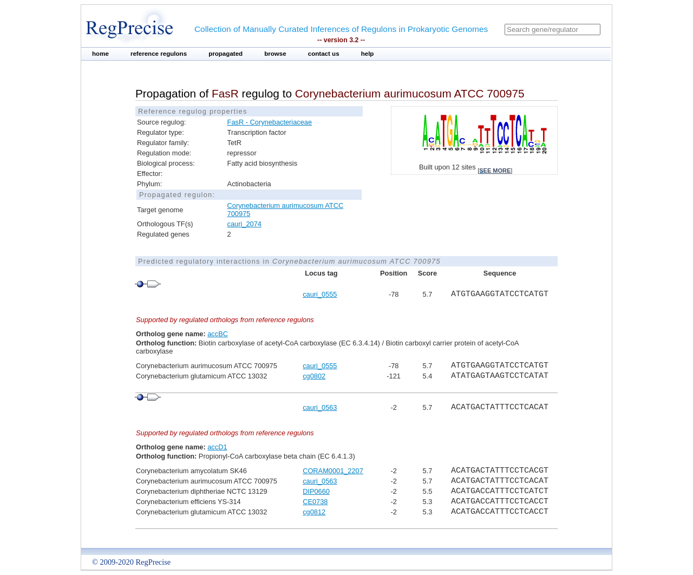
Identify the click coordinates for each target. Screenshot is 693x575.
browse (275, 53)
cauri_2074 (244, 224)
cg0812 (314, 512)
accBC (217, 334)
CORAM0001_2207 (333, 471)
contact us (323, 53)
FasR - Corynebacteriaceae (269, 122)
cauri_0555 (320, 294)
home (100, 53)
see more (495, 170)
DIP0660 (316, 491)
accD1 (217, 447)
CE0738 (315, 502)
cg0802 (314, 376)
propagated (225, 53)
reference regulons (158, 53)
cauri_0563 (320, 407)
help (367, 53)
